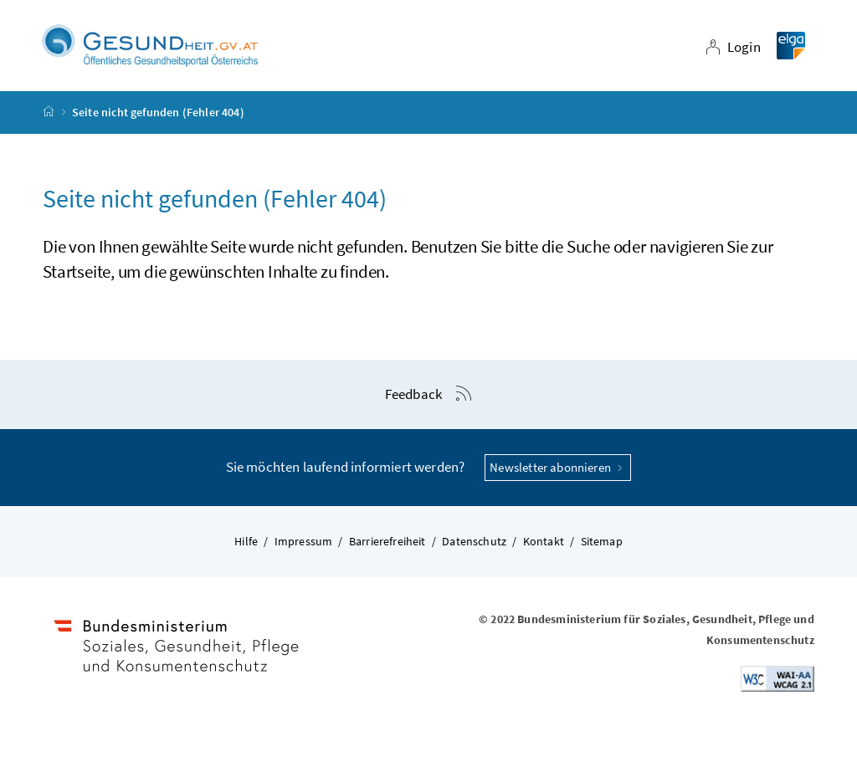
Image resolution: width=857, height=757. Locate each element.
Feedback (413, 394)
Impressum (304, 541)
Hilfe (246, 541)
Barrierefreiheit (387, 541)
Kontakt (543, 541)
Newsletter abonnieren (558, 467)
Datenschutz (474, 541)
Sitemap (602, 541)
